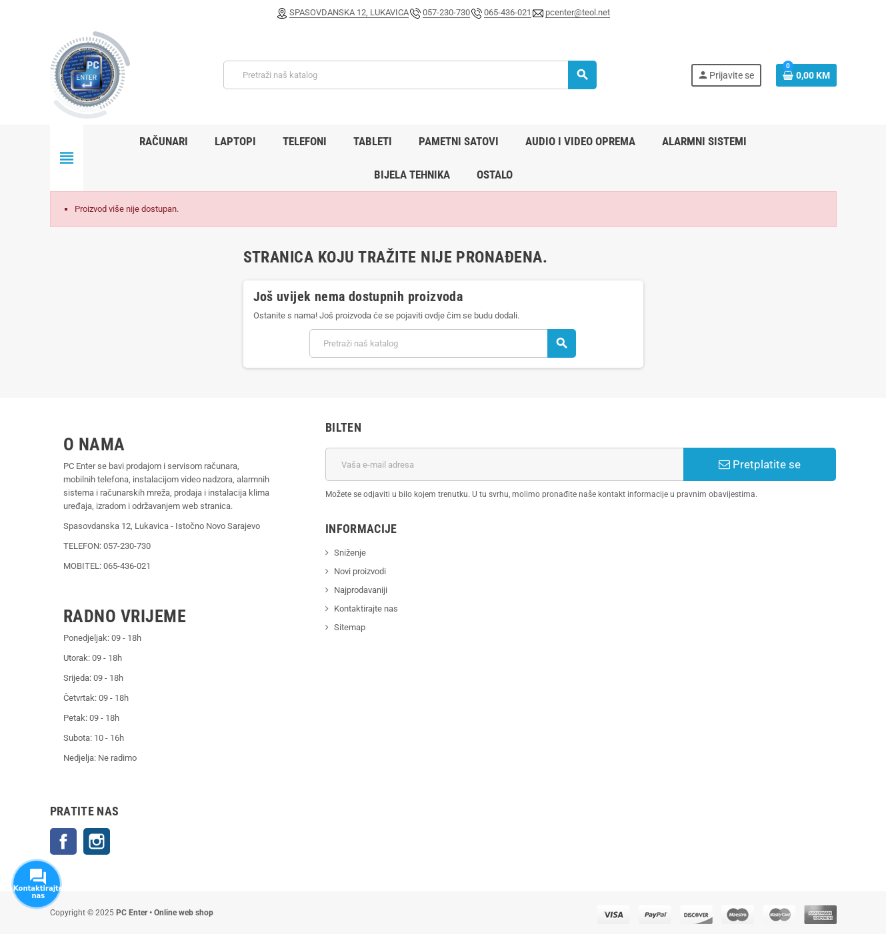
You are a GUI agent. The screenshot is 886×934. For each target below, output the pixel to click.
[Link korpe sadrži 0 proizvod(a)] (806, 75)
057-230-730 (446, 12)
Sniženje (350, 553)
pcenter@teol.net (577, 12)
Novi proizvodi (360, 571)
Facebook (63, 841)
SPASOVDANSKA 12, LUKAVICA (349, 12)
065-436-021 (507, 12)
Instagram (96, 841)
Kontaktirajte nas (366, 609)
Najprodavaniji (360, 590)
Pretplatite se (760, 464)
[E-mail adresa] (504, 464)
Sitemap (349, 627)
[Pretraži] (410, 75)
